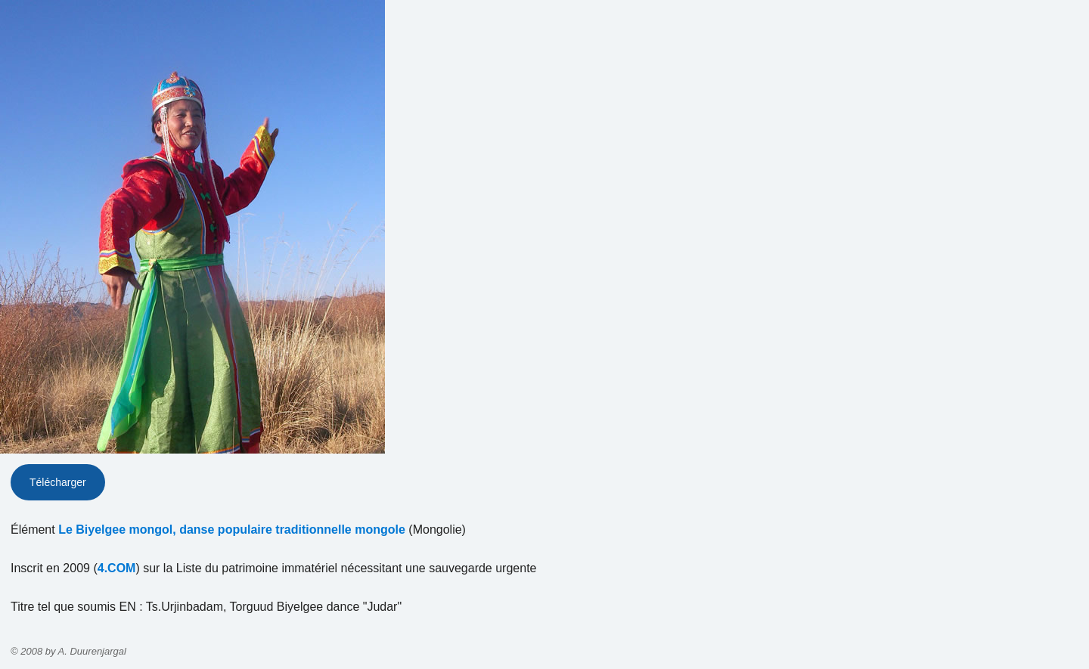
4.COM (117, 568)
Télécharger (57, 482)
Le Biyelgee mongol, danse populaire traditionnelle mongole (231, 529)
